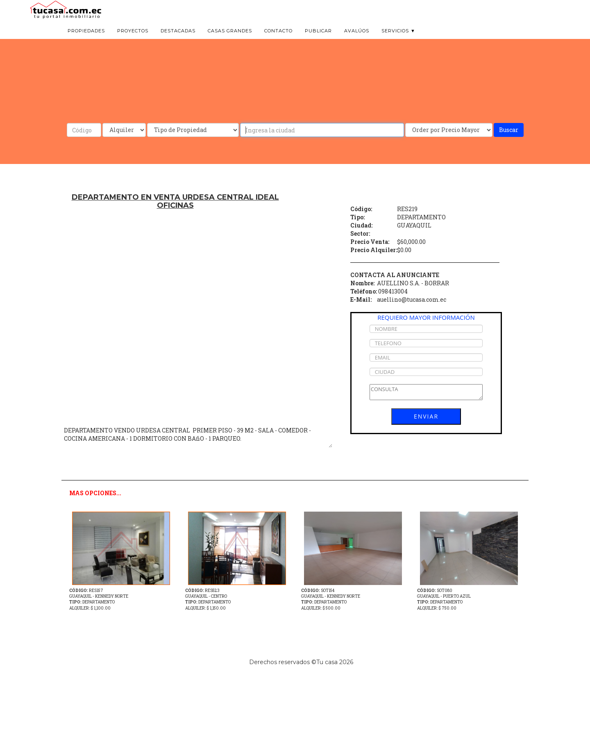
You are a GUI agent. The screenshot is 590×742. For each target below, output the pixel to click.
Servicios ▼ (398, 41)
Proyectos (132, 41)
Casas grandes (230, 41)
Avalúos (356, 41)
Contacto (278, 41)
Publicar (318, 41)
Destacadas (178, 41)
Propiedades (86, 41)
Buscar (508, 130)
